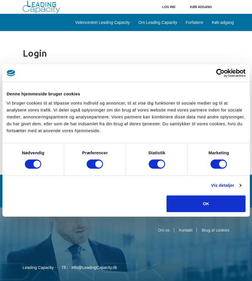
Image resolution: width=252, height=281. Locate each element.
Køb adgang (201, 7)
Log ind (169, 7)
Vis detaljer (222, 185)
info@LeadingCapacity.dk (94, 267)
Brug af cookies (216, 230)
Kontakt (186, 230)
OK (206, 203)
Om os (164, 230)
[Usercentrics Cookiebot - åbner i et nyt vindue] (220, 73)
